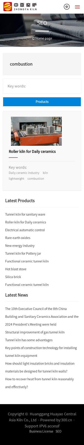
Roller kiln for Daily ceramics (32, 151)
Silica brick (13, 277)
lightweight (16, 178)
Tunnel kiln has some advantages (28, 340)
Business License (41, 431)
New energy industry (19, 245)
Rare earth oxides (17, 237)
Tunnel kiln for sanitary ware (25, 214)
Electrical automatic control (25, 230)
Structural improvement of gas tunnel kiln (35, 332)
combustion (36, 178)
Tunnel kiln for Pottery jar (23, 253)
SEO (58, 431)
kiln (45, 172)
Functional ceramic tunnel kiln (27, 261)
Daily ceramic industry (24, 172)
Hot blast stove (15, 269)
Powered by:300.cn (56, 420)
